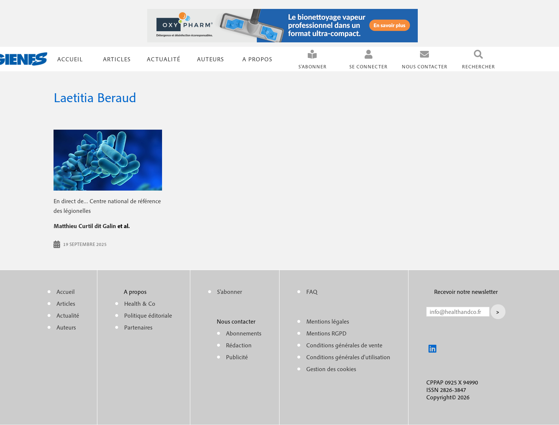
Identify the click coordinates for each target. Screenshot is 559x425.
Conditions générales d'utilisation (348, 357)
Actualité (163, 59)
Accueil (70, 59)
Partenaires (138, 327)
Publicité (237, 357)
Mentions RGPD (326, 333)
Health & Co (139, 303)
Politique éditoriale (148, 315)
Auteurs (210, 59)
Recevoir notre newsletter (466, 291)
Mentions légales (327, 321)
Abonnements (243, 333)
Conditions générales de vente (344, 345)
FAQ (311, 291)
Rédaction (239, 345)
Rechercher (478, 67)
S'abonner (312, 67)
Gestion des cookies (331, 369)
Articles (65, 303)
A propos (257, 59)
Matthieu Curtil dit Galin (85, 226)
